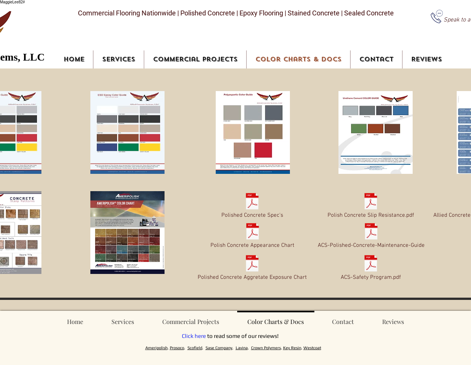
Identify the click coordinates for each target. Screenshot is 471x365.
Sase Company (219, 347)
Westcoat (312, 347)
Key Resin (292, 347)
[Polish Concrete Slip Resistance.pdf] (371, 206)
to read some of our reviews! (242, 336)
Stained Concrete (314, 13)
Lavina (242, 347)
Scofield (194, 347)
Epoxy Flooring (261, 13)
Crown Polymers (266, 347)
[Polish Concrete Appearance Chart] (253, 236)
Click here (194, 336)
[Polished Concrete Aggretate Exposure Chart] (252, 268)
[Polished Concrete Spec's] (252, 206)
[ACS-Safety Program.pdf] (370, 268)
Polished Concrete (207, 13)
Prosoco (177, 347)
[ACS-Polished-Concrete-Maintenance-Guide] (371, 236)
